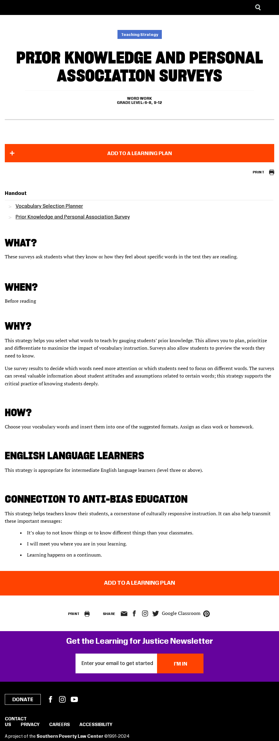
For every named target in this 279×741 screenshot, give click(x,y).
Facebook (50, 699)
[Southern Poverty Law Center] (10, 7)
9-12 (158, 102)
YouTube (74, 699)
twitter (156, 613)
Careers (59, 725)
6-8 (147, 102)
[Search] (258, 7)
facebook (134, 613)
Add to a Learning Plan (139, 153)
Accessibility (95, 725)
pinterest (206, 613)
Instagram (145, 613)
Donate (22, 699)
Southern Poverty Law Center (70, 736)
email (124, 613)
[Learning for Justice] (34, 7)
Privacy (30, 725)
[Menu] (270, 7)
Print (258, 172)
